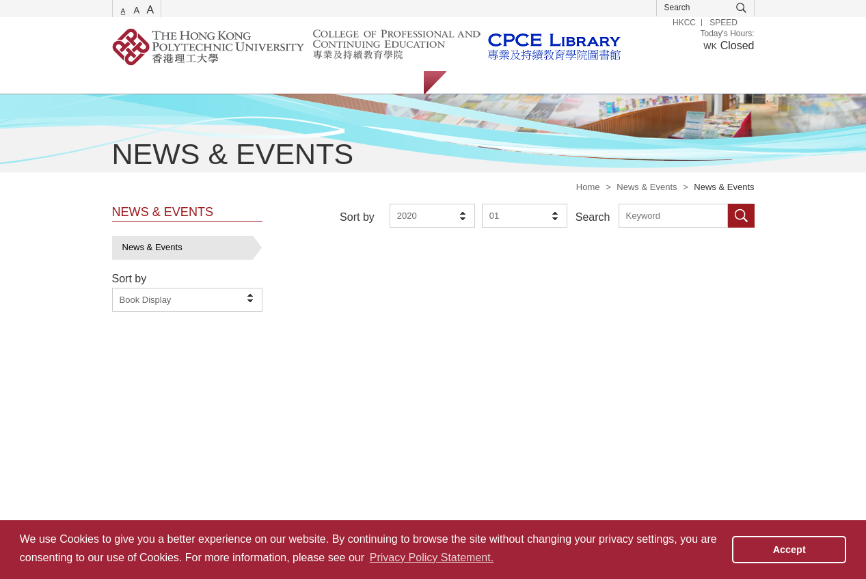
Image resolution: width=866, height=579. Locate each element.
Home (588, 187)
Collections (263, 82)
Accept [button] (789, 549)
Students (477, 82)
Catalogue (193, 82)
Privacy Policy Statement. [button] (431, 557)
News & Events (647, 187)
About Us (392, 82)
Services (129, 82)
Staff (532, 82)
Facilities (329, 82)
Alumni (581, 82)
